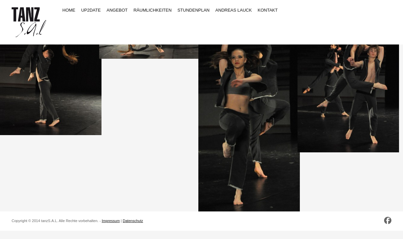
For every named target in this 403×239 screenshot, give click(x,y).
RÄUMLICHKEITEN (152, 10)
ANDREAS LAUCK (233, 10)
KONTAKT (268, 10)
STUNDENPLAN (193, 10)
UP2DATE (91, 10)
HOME (68, 10)
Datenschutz (133, 221)
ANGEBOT (117, 10)
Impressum (111, 221)
